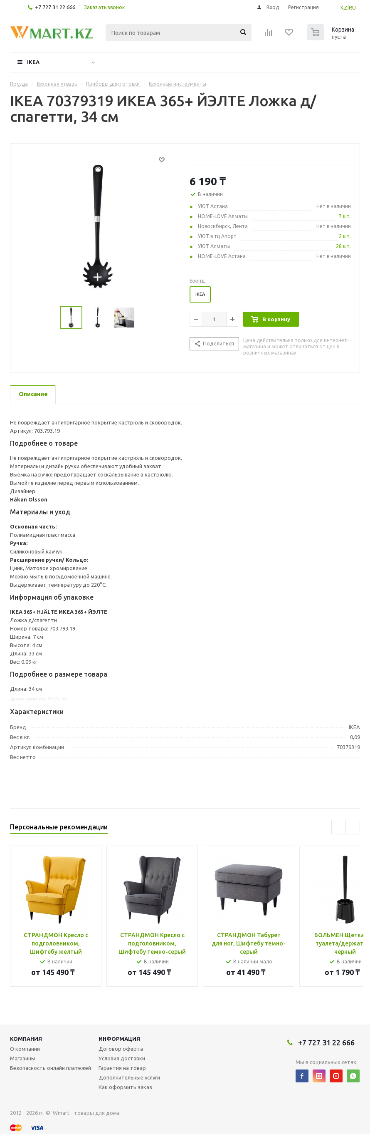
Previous (338, 827)
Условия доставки (122, 1058)
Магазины (22, 1058)
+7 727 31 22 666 (55, 7)
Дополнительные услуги (129, 1077)
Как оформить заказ (125, 1087)
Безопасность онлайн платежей (50, 1068)
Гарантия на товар (122, 1068)
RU (352, 7)
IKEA (33, 62)
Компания (26, 1039)
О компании (25, 1049)
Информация (119, 1039)
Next (353, 827)
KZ (344, 7)
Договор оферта (121, 1049)
